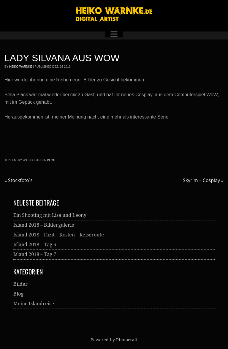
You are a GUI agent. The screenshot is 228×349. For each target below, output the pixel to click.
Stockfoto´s (18, 180)
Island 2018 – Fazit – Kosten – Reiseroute (58, 235)
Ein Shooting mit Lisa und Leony (49, 215)
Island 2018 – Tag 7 (34, 254)
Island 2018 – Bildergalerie (43, 225)
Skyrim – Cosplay (203, 180)
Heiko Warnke (20, 66)
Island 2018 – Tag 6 (34, 244)
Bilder (20, 284)
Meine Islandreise (33, 304)
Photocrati (126, 339)
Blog (51, 160)
